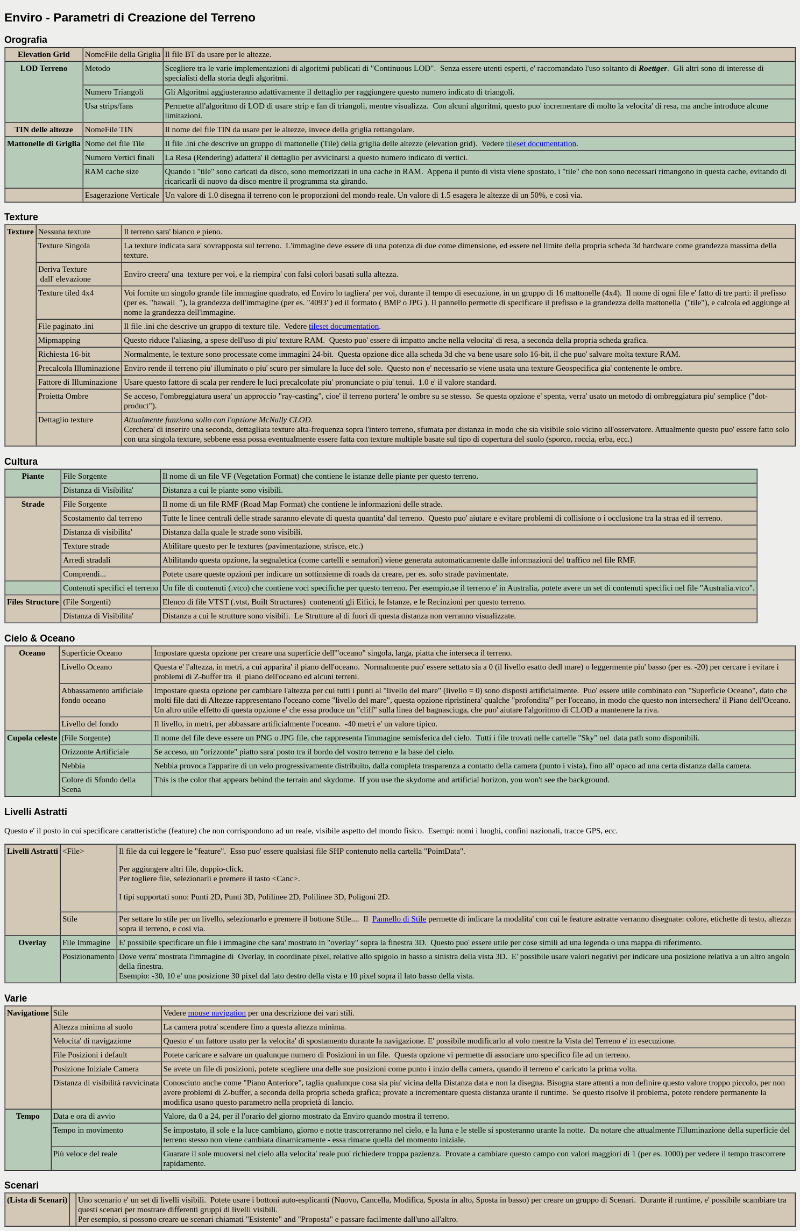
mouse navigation (217, 1012)
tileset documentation (541, 143)
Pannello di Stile (399, 918)
